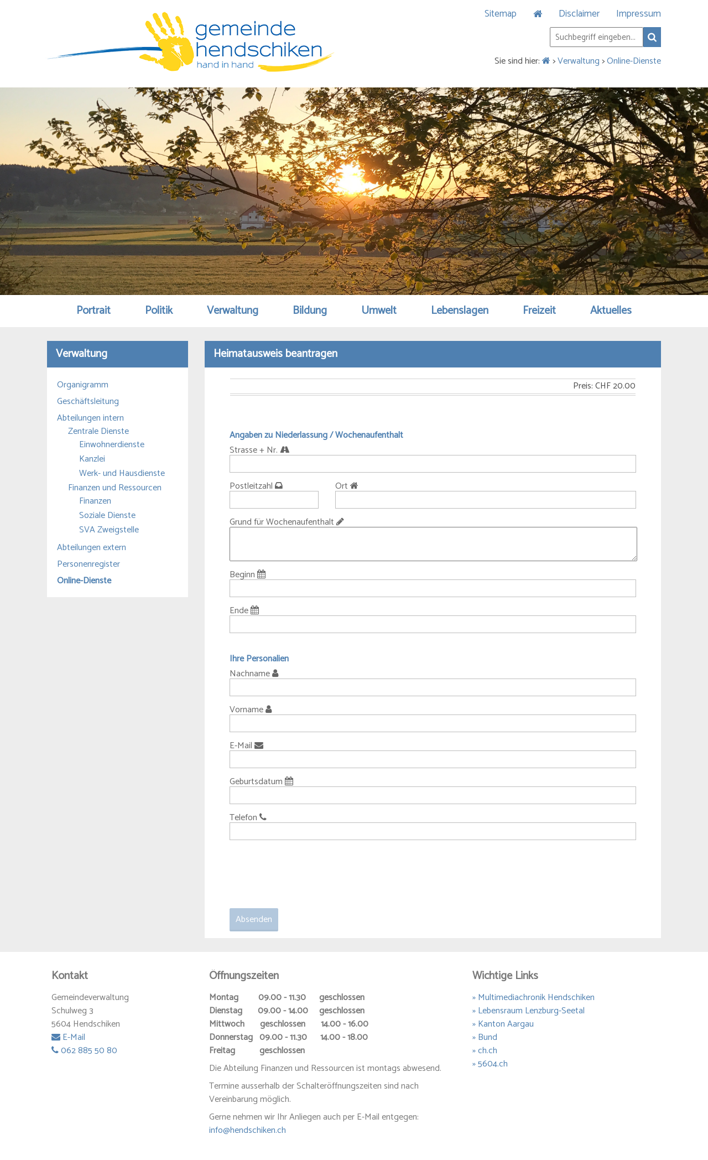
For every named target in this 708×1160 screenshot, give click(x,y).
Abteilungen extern (91, 548)
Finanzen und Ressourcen (115, 488)
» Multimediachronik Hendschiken (533, 997)
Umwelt (379, 311)
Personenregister (88, 564)
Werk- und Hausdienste (122, 473)
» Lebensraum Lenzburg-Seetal (528, 1010)
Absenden (254, 919)
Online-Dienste (634, 61)
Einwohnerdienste (111, 445)
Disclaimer (579, 14)
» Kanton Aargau (503, 1024)
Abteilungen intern (90, 418)
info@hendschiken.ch (247, 1130)
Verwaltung (579, 61)
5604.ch (493, 1064)
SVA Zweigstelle (109, 530)
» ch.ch (484, 1050)
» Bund (484, 1037)
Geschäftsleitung (88, 401)
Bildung (310, 311)
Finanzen (95, 501)
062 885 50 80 (84, 1050)
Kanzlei (92, 459)
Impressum (638, 14)
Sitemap (501, 14)
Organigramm (82, 385)
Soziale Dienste (107, 515)
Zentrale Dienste (98, 431)
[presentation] (314, 870)
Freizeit (539, 311)
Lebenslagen (459, 311)
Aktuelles (611, 311)
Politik (159, 311)
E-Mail (68, 1037)
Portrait (93, 311)
